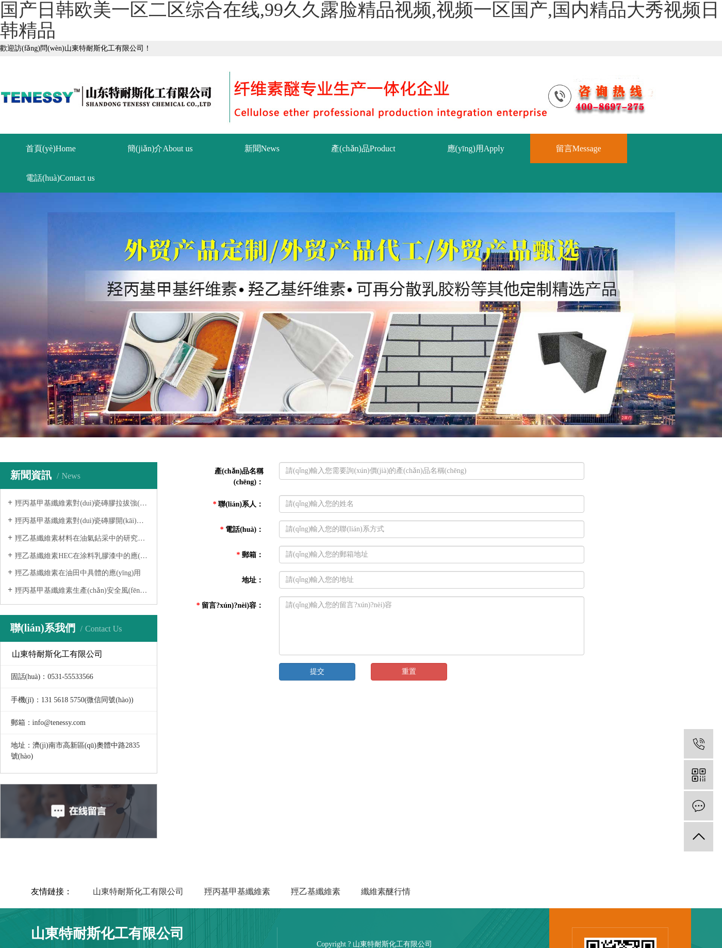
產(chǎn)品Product (363, 148)
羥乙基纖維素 (315, 891)
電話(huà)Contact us (60, 177)
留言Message (578, 148)
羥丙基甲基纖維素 (237, 891)
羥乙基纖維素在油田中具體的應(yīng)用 (78, 573)
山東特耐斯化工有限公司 (138, 891)
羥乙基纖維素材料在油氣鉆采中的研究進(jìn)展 (82, 538)
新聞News (262, 148)
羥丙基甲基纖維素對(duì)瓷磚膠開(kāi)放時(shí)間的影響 (82, 521)
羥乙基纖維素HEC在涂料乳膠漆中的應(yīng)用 (82, 556)
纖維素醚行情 (386, 891)
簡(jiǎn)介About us (160, 148)
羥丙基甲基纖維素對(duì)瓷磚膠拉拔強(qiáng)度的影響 (82, 503)
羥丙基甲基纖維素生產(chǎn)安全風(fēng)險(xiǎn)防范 (82, 590)
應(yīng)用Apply (475, 148)
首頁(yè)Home (51, 148)
